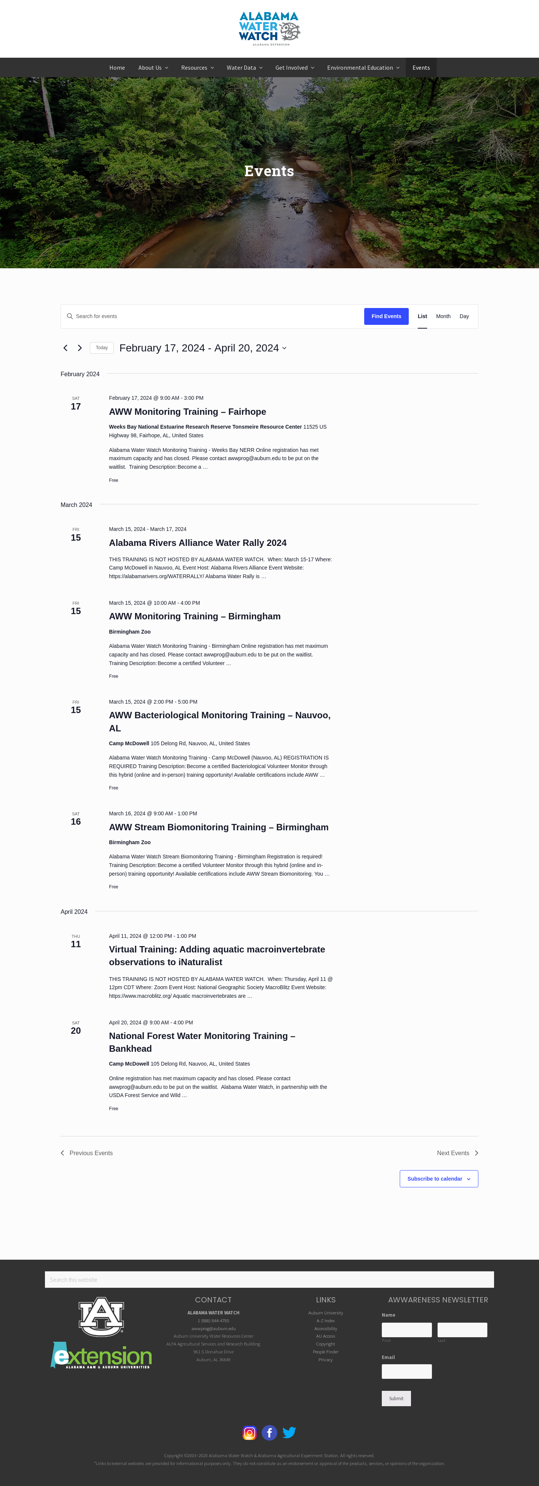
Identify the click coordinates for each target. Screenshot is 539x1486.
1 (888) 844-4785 (213, 1320)
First (386, 1340)
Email (388, 1357)
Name (388, 1315)
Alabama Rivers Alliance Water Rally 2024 (197, 543)
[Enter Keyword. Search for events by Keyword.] (212, 316)
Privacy (326, 1359)
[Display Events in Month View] (443, 316)
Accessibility (325, 1328)
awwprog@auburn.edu (213, 1328)
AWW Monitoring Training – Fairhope (187, 412)
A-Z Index (326, 1320)
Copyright (325, 1344)
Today (102, 347)
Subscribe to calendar (435, 1179)
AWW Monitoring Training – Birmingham (195, 616)
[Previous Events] (65, 348)
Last (441, 1340)
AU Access (325, 1336)
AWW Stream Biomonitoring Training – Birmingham (219, 827)
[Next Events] (79, 348)
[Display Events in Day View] (464, 316)
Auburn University (325, 1313)
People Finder (325, 1351)
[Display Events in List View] (422, 316)
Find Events (386, 316)
